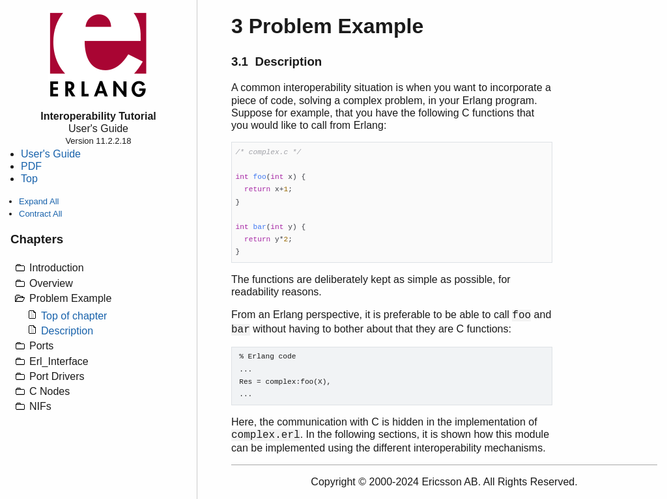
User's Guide (51, 153)
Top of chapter (74, 315)
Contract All (40, 214)
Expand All (39, 201)
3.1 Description (276, 61)
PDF (31, 166)
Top (29, 178)
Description (67, 330)
